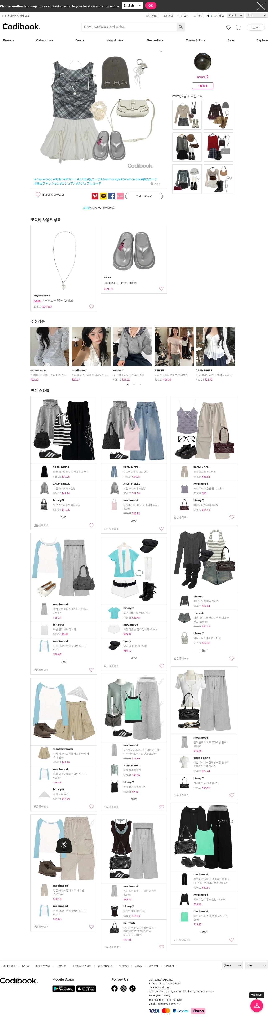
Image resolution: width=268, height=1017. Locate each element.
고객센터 (153, 966)
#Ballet (58, 179)
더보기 (63, 517)
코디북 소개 (9, 966)
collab (138, 966)
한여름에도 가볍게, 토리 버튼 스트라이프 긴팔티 (55, 375)
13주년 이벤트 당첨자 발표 (15, 16)
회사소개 (169, 966)
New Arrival (115, 40)
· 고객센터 (198, 16)
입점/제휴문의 (105, 966)
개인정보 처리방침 (81, 966)
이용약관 (61, 966)
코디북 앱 (219, 16)
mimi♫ (202, 77)
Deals (79, 40)
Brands (8, 40)
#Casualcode (43, 179)
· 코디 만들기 (151, 16)
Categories (44, 40)
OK (150, 5)
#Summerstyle (111, 179)
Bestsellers (155, 40)
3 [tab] (140, 384)
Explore (262, 40)
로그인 (86, 207)
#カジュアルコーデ (88, 183)
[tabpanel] (51, 353)
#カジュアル (68, 183)
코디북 (21, 26)
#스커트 (82, 179)
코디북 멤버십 (42, 966)
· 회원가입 (167, 16)
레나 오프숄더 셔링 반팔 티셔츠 (171, 375)
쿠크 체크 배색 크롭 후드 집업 (128, 375)
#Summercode (131, 179)
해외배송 (123, 966)
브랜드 (25, 966)
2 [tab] (134, 384)
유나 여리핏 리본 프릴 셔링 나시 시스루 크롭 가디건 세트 (225, 375)
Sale (231, 40)
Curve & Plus (195, 40)
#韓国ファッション (47, 183)
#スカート (70, 179)
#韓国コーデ (149, 179)
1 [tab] (128, 384)
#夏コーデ (93, 179)
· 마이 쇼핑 (183, 16)
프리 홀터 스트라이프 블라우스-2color (92, 375)
